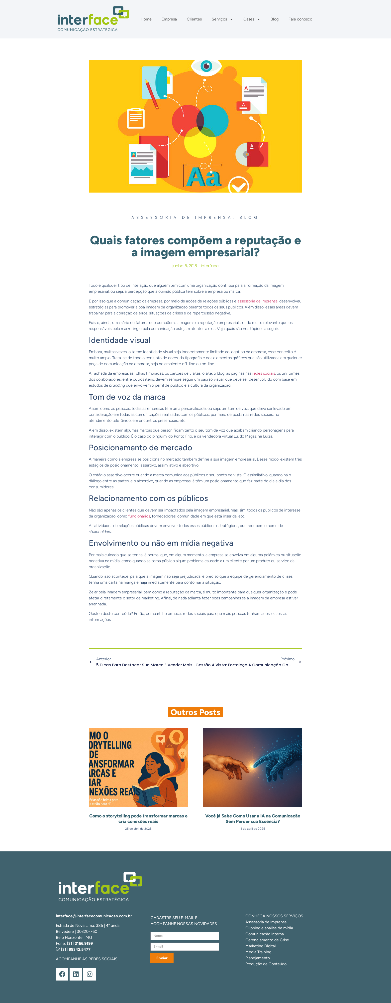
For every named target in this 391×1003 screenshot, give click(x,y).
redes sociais (263, 373)
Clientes (194, 19)
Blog (275, 19)
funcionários (139, 516)
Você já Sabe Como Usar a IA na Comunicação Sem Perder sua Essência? (252, 818)
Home (146, 19)
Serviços (222, 19)
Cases (252, 19)
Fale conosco (300, 19)
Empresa (169, 19)
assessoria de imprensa (257, 301)
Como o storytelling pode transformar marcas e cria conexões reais (138, 818)
